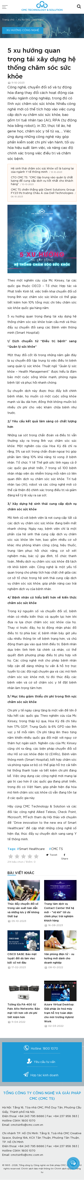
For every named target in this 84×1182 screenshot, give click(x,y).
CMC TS (57, 849)
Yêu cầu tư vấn (44, 1062)
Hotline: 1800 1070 (44, 1048)
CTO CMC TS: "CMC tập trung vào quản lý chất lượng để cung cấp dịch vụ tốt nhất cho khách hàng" (42, 180)
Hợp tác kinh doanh (44, 1075)
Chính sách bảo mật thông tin (37, 1169)
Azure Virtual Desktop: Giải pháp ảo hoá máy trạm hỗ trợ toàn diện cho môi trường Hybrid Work (59, 1013)
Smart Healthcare (32, 849)
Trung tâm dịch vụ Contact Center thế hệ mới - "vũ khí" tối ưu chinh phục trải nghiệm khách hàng (59, 912)
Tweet (51, 855)
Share (64, 857)
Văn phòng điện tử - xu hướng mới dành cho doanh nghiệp (59, 958)
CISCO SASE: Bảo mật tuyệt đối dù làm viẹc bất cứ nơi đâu (22, 958)
